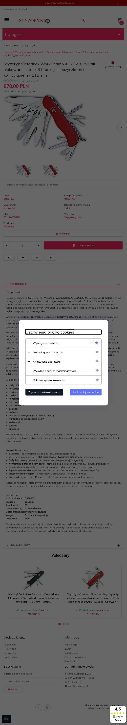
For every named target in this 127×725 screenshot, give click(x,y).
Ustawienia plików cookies (49, 332)
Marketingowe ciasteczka (48, 352)
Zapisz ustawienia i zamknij (44, 392)
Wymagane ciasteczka (46, 343)
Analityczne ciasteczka (47, 361)
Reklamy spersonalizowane (49, 380)
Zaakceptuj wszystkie (86, 392)
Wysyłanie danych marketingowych (54, 370)
